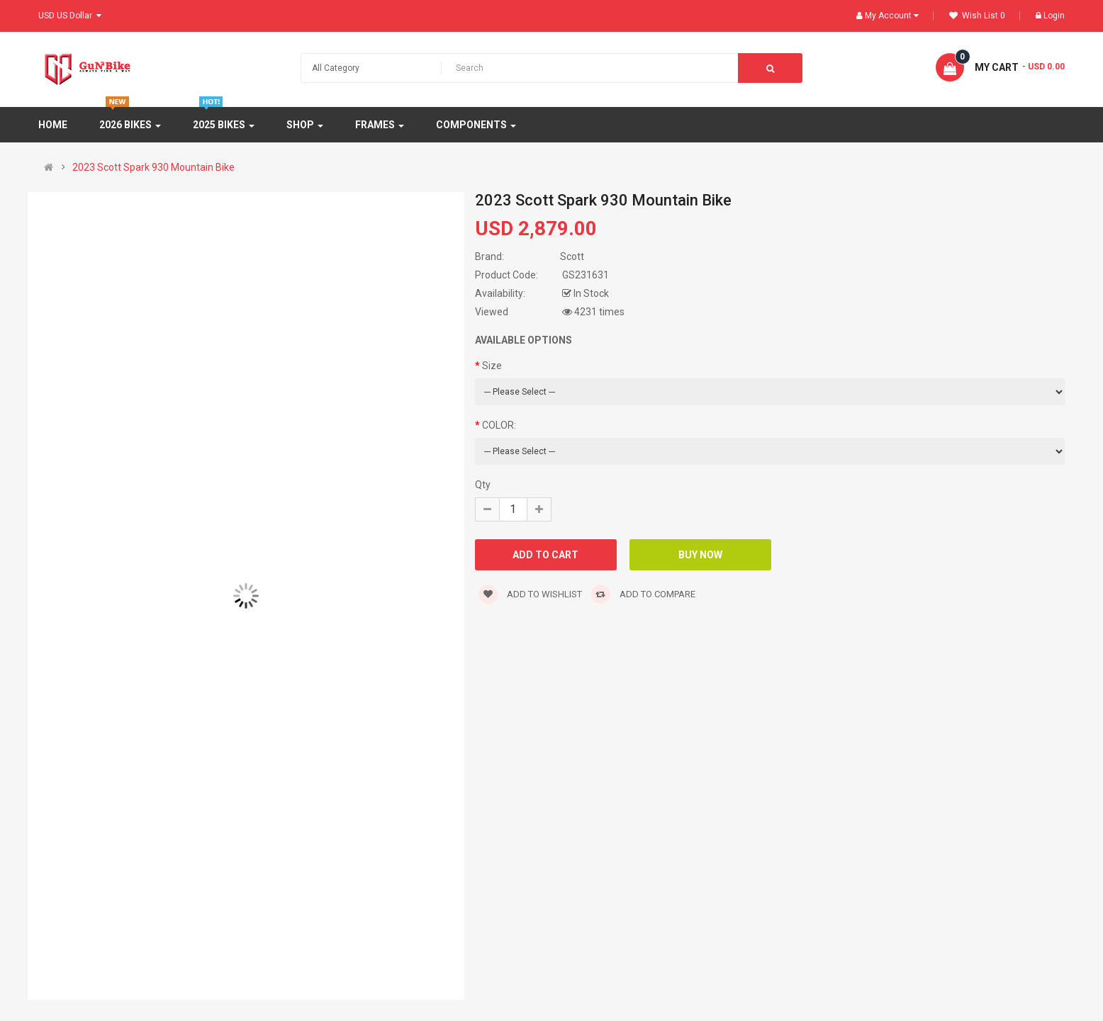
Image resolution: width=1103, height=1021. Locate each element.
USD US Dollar (69, 16)
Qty (483, 484)
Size (492, 365)
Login (1050, 16)
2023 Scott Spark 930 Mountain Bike (153, 167)
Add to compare (643, 594)
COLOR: (499, 425)
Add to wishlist (530, 594)
